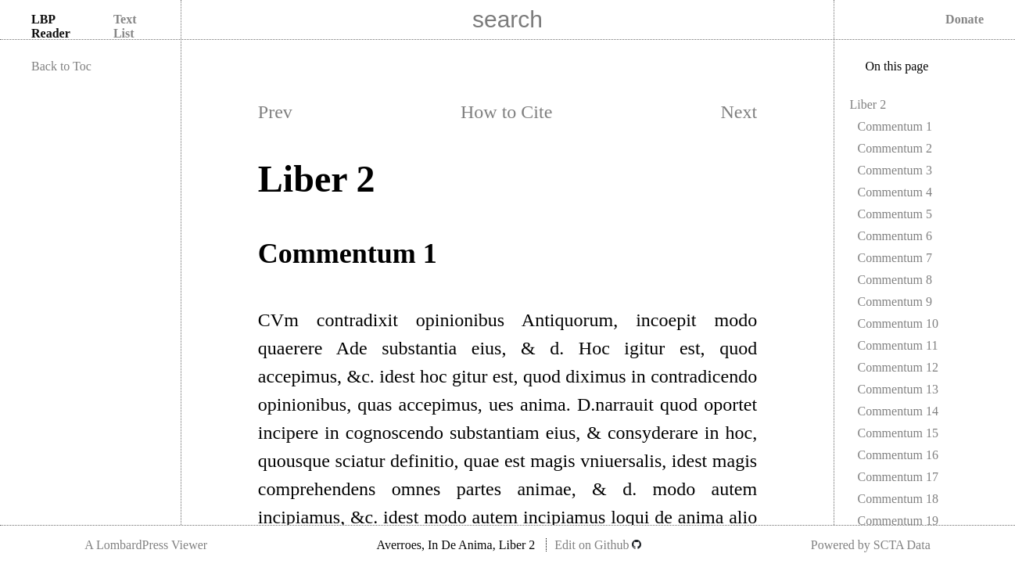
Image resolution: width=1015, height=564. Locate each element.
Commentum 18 (898, 498)
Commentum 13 (898, 389)
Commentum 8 (895, 279)
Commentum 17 (898, 476)
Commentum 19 (898, 520)
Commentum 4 (895, 192)
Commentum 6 (895, 235)
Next (739, 112)
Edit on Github (597, 544)
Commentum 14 (898, 411)
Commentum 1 (895, 126)
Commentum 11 (898, 345)
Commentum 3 (895, 170)
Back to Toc (61, 66)
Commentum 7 (895, 257)
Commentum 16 (898, 455)
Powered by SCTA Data (871, 544)
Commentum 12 (898, 367)
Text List (125, 26)
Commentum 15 (898, 433)
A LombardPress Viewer (145, 544)
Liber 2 (868, 104)
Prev (275, 112)
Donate (964, 19)
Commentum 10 (898, 323)
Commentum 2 (895, 148)
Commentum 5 (895, 214)
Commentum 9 (895, 301)
